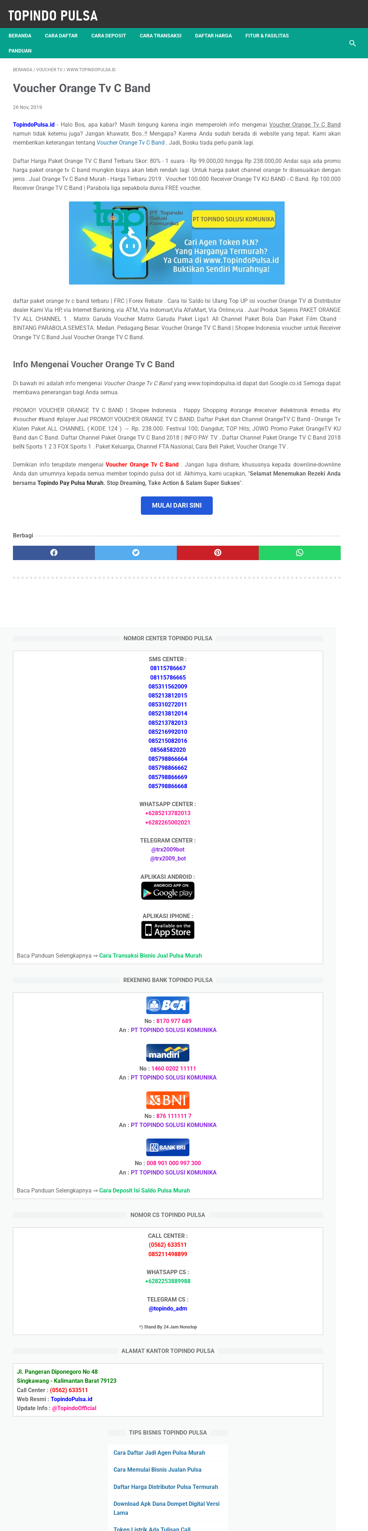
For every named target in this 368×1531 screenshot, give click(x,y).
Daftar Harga (217, 25)
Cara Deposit (113, 25)
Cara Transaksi (165, 25)
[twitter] (98, 637)
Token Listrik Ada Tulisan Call (310, 1089)
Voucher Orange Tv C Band (98, 145)
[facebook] (41, 637)
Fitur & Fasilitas (34, 40)
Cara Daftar (65, 25)
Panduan (81, 40)
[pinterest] (155, 637)
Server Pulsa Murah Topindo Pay (160, 1520)
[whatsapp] (212, 637)
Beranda (24, 25)
